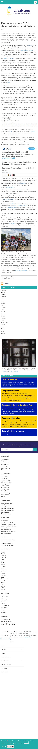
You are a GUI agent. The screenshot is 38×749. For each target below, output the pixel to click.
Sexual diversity (5, 493)
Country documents (6, 621)
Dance (3, 603)
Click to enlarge (13, 372)
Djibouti (3, 557)
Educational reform (6, 482)
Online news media (6, 542)
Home (3, 646)
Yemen (3, 333)
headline (30, 45)
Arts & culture (11, 661)
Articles (11, 649)
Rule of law (4, 491)
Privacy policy (5, 464)
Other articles (5, 463)
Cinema (3, 602)
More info (26, 744)
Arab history (4, 521)
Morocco (3, 314)
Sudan (3, 325)
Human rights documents (8, 623)
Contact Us (4, 466)
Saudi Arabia (4, 322)
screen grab (22, 190)
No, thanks (10, 747)
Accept (4, 747)
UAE (2, 331)
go (35, 449)
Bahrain (3, 294)
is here (11, 131)
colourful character (11, 204)
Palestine (3, 318)
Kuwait (3, 305)
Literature (4, 607)
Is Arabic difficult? (6, 505)
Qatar (2, 320)
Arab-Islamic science (7, 522)
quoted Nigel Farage (27, 50)
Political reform (5, 489)
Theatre (3, 612)
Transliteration (5, 512)
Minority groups (5, 487)
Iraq (2, 301)
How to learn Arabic (6, 507)
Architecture (4, 596)
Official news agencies (7, 545)
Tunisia (3, 329)
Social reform (5, 494)
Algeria (3, 292)
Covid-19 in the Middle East (9, 526)
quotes (33, 131)
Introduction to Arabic (7, 503)
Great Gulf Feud (8, 58)
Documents (11, 672)
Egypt (2, 299)
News (11, 653)
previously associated (21, 270)
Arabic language (11, 664)
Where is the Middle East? (8, 531)
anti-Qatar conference (20, 205)
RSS (2, 470)
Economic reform (6, 480)
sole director (22, 184)
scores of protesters (7, 199)
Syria (2, 327)
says (8, 82)
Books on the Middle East (8, 524)
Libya (2, 309)
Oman (3, 316)
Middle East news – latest (8, 540)
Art (2, 598)
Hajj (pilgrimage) (6, 529)
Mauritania (4, 312)
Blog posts (4, 461)
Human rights (5, 486)
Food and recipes (6, 528)
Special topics (11, 668)
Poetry (3, 611)
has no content (10, 187)
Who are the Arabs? (6, 533)
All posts (3, 290)
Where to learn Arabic (7, 508)
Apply (35, 2)
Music (3, 609)
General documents (6, 619)
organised (12, 223)
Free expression (5, 484)
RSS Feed (5, 283)
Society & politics (11, 657)
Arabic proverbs (5, 514)
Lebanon (3, 307)
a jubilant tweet (12, 207)
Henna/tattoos (5, 605)
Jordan (3, 303)
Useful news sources (7, 543)
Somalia (3, 581)
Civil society (4, 477)
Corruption (4, 478)
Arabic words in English (8, 510)
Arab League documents (8, 625)
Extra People (27, 79)
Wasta (3, 496)
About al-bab (5, 459)
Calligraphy (4, 600)
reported (8, 49)
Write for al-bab (5, 468)
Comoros (3, 296)
